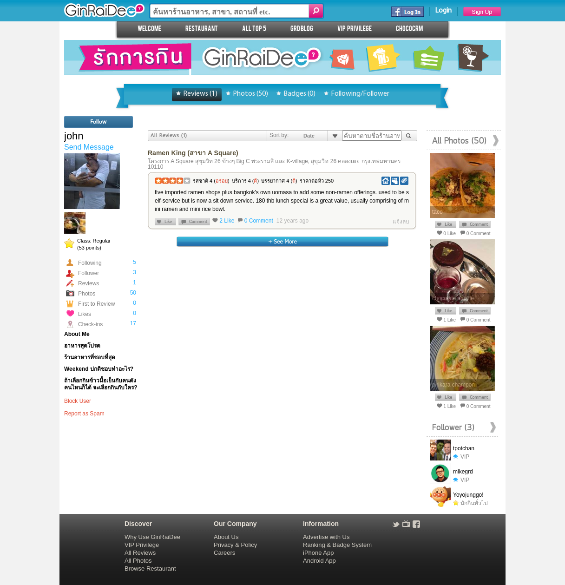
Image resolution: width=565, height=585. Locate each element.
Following (90, 263)
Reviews (88, 283)
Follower (88, 273)
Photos (86, 293)
